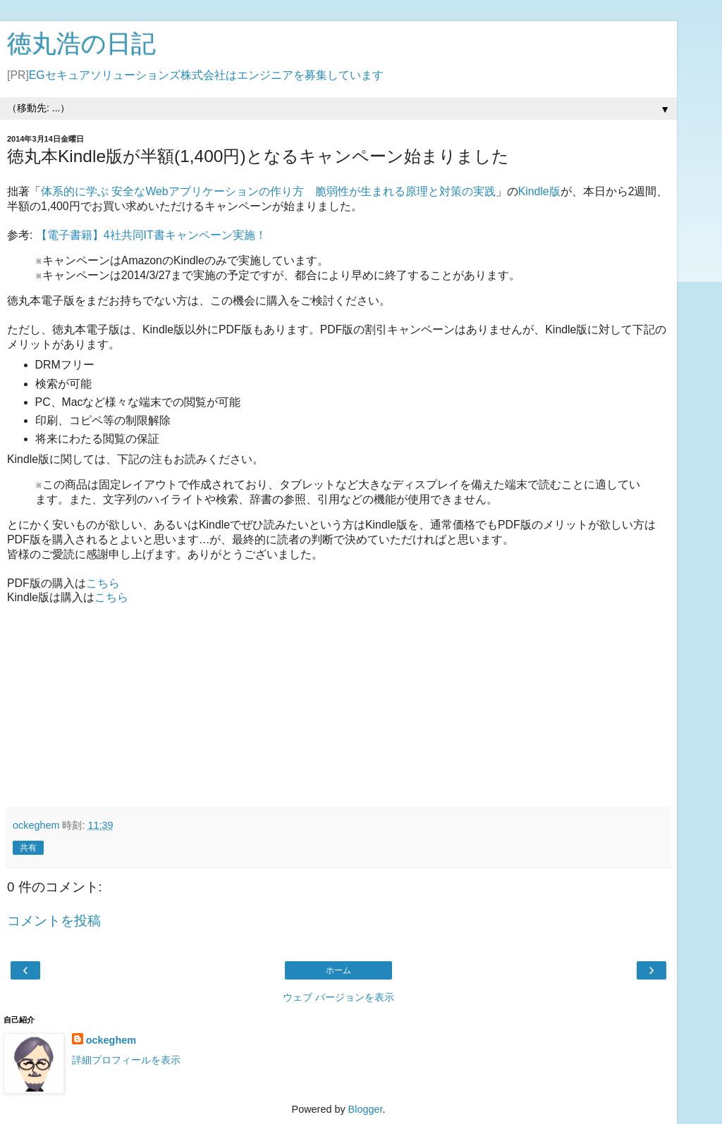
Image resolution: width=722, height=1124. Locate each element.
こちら (103, 583)
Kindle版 (539, 191)
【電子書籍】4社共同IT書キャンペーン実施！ (151, 235)
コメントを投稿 (54, 920)
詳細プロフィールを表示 (126, 1060)
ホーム (338, 970)
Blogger (365, 1109)
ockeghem (111, 1040)
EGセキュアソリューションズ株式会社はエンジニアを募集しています (206, 75)
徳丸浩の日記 (81, 43)
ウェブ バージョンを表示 (338, 997)
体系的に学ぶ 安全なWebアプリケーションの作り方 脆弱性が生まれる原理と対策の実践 (268, 191)
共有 (28, 848)
